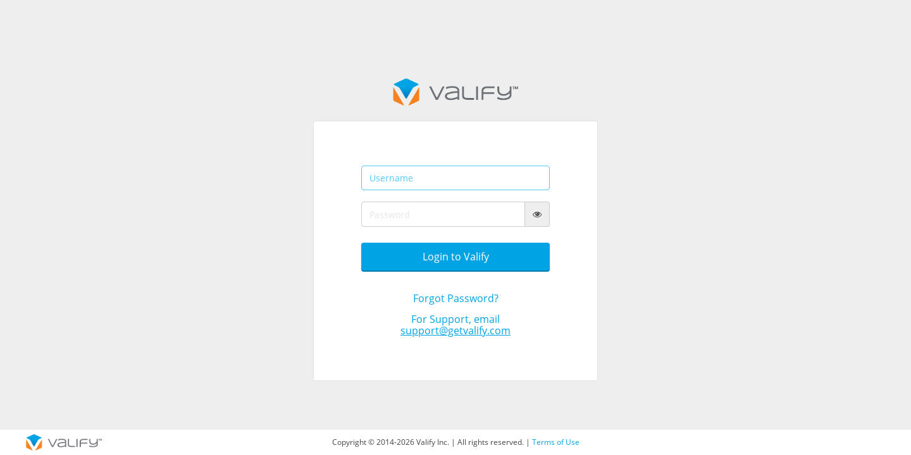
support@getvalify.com (455, 330)
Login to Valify (456, 257)
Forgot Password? (456, 298)
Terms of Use (555, 442)
